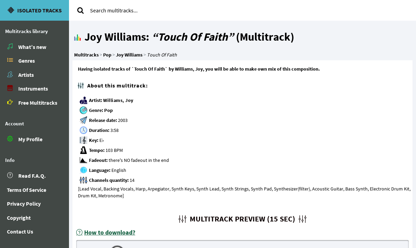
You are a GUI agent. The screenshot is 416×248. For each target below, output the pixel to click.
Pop (108, 110)
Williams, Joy (118, 100)
